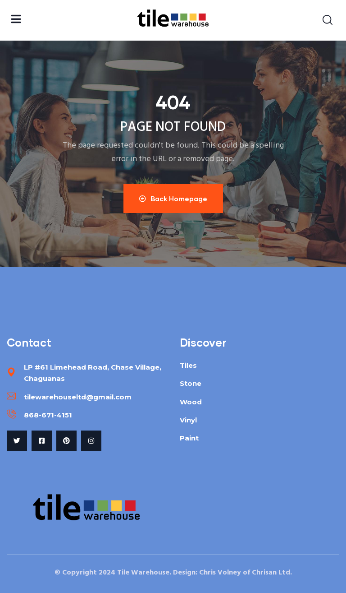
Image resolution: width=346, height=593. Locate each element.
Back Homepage (173, 199)
